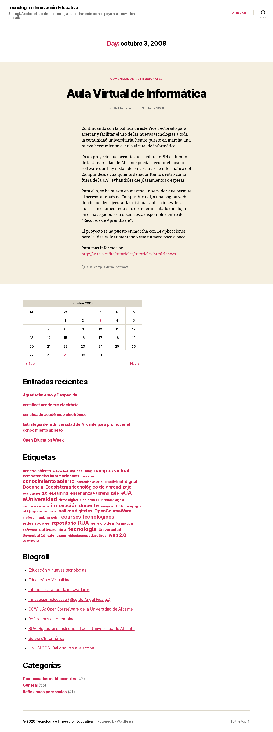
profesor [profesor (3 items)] (29, 517)
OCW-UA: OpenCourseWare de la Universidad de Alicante (81, 609)
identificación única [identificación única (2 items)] (36, 506)
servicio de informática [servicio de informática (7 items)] (112, 523)
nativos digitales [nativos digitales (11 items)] (75, 511)
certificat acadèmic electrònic (51, 404)
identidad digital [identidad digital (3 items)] (112, 500)
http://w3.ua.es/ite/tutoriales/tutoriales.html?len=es (130, 254)
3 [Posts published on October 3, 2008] (100, 320)
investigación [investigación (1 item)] (107, 506)
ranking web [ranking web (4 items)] (47, 517)
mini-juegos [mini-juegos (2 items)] (133, 506)
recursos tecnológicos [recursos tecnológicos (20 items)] (86, 517)
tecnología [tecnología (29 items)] (82, 529)
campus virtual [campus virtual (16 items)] (111, 470)
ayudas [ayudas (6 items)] (76, 471)
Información (237, 12)
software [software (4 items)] (30, 530)
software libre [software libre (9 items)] (52, 529)
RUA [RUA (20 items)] (83, 523)
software (122, 267)
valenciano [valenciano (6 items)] (56, 535)
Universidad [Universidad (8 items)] (110, 529)
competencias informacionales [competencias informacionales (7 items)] (51, 475)
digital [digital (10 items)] (131, 481)
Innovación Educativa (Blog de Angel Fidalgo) (70, 599)
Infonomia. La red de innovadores (59, 589)
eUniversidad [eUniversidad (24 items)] (40, 499)
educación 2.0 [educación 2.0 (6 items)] (35, 493)
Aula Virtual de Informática (136, 93)
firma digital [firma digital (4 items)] (68, 500)
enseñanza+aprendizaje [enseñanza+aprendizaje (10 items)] (94, 493)
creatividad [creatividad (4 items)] (114, 482)
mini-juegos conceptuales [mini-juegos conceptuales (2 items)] (40, 511)
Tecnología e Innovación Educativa (43, 7)
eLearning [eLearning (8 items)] (58, 493)
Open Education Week (44, 440)
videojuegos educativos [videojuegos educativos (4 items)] (87, 535)
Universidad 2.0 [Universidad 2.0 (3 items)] (34, 535)
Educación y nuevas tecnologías (58, 570)
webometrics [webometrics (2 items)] (31, 540)
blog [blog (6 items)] (88, 471)
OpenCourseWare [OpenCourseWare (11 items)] (112, 511)
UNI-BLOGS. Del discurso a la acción (62, 648)
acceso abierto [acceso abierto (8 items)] (37, 471)
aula (90, 267)
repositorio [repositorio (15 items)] (64, 523)
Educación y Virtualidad (50, 579)
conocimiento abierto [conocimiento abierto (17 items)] (49, 481)
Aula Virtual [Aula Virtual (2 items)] (60, 471)
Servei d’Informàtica (46, 638)
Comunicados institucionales (136, 79)
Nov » (134, 364)
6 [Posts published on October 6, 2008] (32, 329)
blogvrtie (124, 108)
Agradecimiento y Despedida (50, 395)
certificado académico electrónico (55, 414)
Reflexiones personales (45, 691)
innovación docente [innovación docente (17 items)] (75, 505)
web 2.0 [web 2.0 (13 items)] (117, 535)
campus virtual (104, 267)
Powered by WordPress (116, 721)
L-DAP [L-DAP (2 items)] (120, 506)
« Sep (30, 364)
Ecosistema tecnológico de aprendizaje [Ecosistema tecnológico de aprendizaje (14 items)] (88, 487)
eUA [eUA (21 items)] (126, 493)
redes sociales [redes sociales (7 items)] (36, 523)
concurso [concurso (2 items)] (87, 476)
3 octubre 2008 (153, 108)
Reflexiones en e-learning (51, 618)
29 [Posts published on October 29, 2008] (65, 355)
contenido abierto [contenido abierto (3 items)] (89, 482)
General (30, 685)
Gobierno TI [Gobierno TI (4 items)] (89, 500)
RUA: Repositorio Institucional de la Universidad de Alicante (82, 628)
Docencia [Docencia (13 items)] (33, 487)
